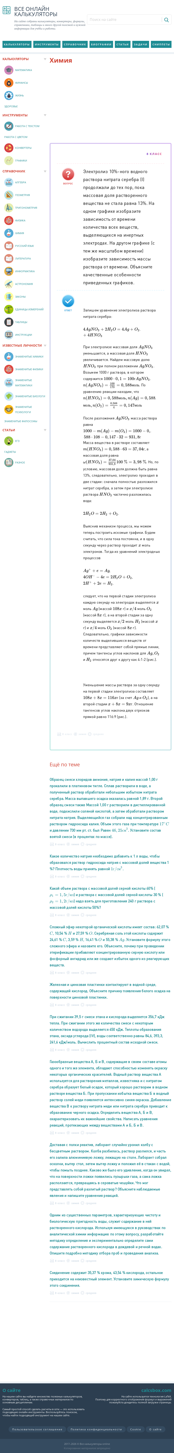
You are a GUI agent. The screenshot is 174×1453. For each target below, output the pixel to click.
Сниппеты (161, 44)
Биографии (101, 44)
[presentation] (111, 332)
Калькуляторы (17, 44)
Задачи (140, 44)
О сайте (155, 1429)
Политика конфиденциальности (96, 1429)
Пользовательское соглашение (37, 1429)
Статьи (122, 44)
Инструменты (47, 44)
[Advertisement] (111, 104)
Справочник (75, 44)
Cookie (135, 1429)
